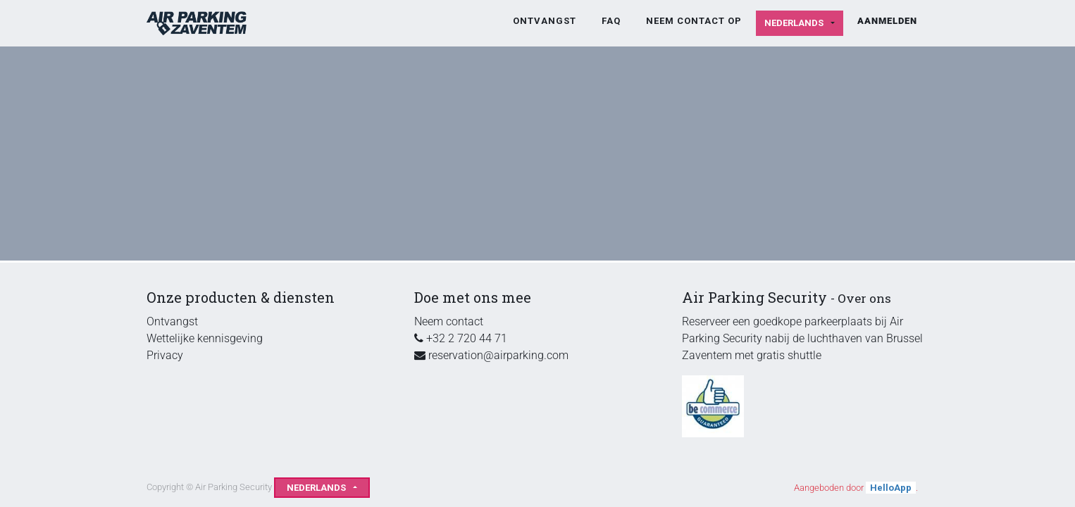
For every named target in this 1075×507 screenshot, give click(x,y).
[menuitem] (545, 21)
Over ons (864, 298)
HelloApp (891, 487)
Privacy (165, 355)
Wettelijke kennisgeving (205, 338)
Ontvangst (172, 321)
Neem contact (448, 321)
